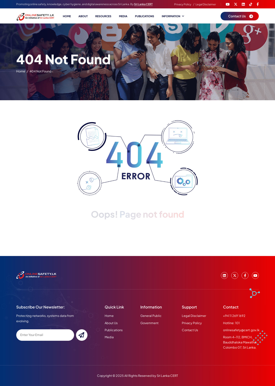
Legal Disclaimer (206, 4)
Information (171, 16)
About (83, 16)
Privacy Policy (182, 4)
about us (111, 323)
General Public (151, 316)
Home (67, 16)
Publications (144, 16)
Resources (103, 16)
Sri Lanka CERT (143, 4)
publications (114, 330)
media (109, 337)
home (20, 72)
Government (149, 323)
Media (123, 16)
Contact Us (190, 330)
